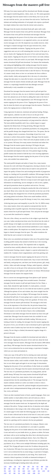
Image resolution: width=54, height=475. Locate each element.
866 (19, 468)
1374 (43, 471)
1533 (14, 468)
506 (9, 468)
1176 (5, 466)
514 (19, 473)
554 (19, 471)
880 (24, 466)
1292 (47, 466)
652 (46, 468)
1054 (33, 468)
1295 (23, 473)
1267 (9, 471)
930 (23, 468)
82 (41, 468)
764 (33, 466)
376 (39, 473)
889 (42, 466)
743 (14, 471)
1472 (29, 471)
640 (14, 473)
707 (19, 466)
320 (15, 466)
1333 (5, 473)
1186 (34, 473)
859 (28, 466)
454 (39, 471)
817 (10, 473)
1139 (34, 471)
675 (37, 468)
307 (48, 471)
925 (37, 466)
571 (28, 468)
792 (5, 471)
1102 (29, 473)
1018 (23, 471)
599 (5, 468)
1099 (10, 466)
